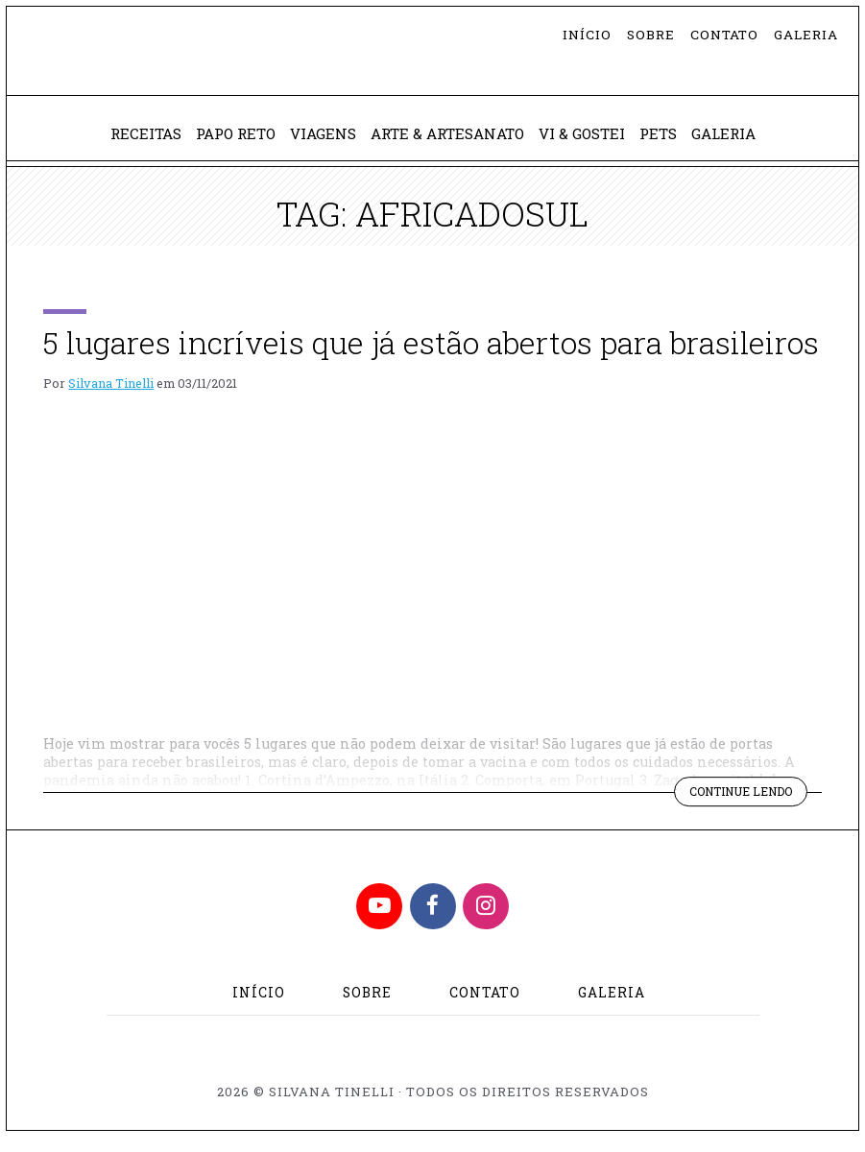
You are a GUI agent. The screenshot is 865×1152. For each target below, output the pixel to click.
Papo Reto (223, 145)
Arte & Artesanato (448, 145)
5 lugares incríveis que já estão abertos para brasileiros (431, 355)
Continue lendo (742, 807)
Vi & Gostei (591, 145)
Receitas (128, 145)
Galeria (806, 34)
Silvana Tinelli (111, 396)
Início (587, 34)
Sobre (651, 34)
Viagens (315, 145)
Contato (724, 34)
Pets (670, 145)
